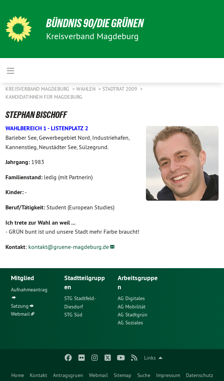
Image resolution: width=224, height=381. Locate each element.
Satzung (20, 306)
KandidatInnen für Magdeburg (43, 97)
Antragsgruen (68, 375)
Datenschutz (199, 375)
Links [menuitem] (150, 358)
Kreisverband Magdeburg (38, 89)
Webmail (98, 375)
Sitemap (122, 375)
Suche (143, 375)
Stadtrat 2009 (120, 89)
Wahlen (86, 89)
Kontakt (38, 375)
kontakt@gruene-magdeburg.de (68, 246)
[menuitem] (17, 373)
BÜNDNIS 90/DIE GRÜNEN (95, 23)
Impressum (168, 375)
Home (17, 375)
